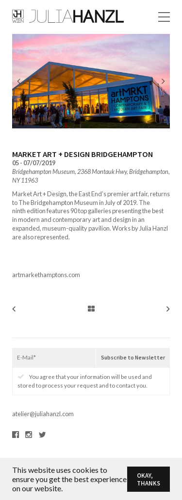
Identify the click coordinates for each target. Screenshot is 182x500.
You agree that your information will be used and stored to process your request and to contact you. (84, 381)
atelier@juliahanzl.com (43, 414)
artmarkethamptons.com (46, 275)
